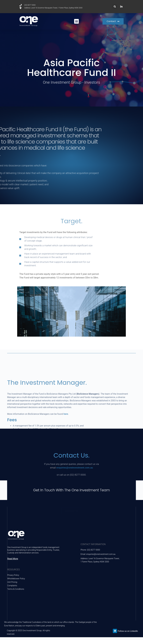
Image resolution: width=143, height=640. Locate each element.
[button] (115, 6)
